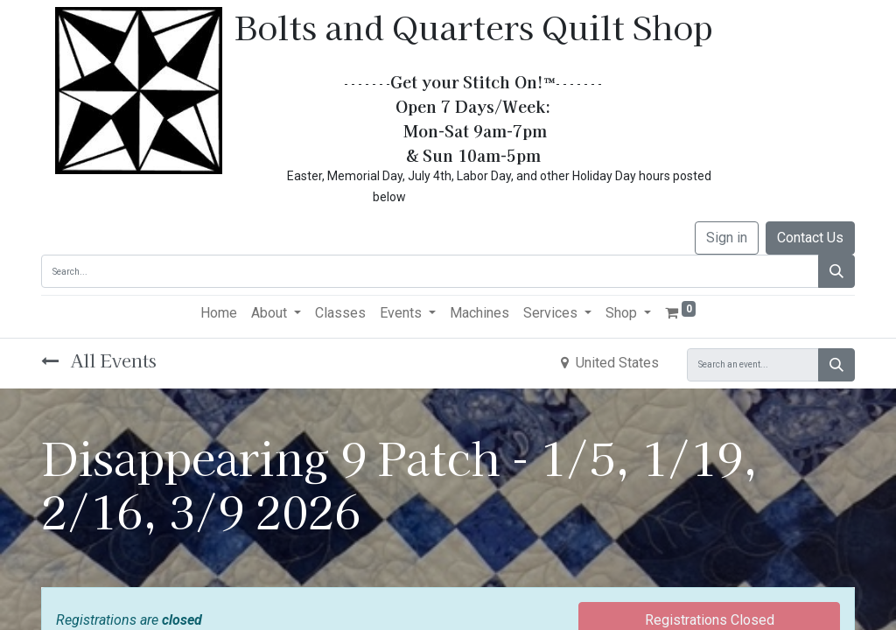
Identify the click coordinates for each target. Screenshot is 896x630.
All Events (99, 360)
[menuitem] (218, 313)
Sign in (726, 237)
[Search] (836, 271)
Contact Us (810, 237)
